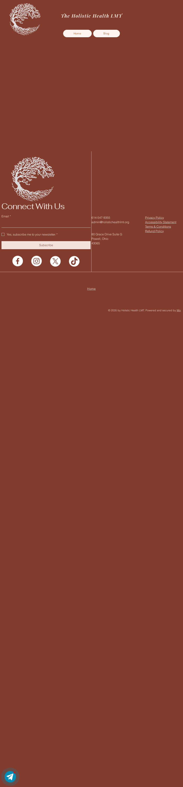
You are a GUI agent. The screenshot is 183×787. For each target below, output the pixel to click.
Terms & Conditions (158, 226)
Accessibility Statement (160, 222)
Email (6, 216)
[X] (55, 261)
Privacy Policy (154, 217)
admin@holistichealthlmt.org (110, 222)
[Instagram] (36, 261)
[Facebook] (17, 261)
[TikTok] (74, 261)
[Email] (44, 223)
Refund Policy (154, 231)
